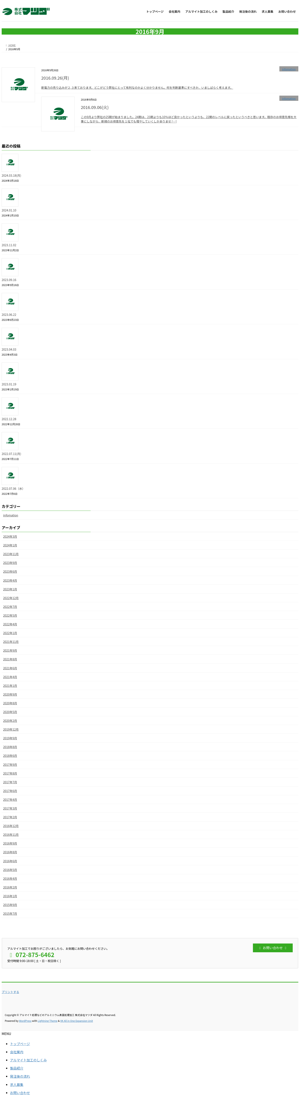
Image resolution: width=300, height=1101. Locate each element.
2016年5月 (10, 870)
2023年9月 (10, 563)
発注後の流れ (20, 1076)
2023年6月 (10, 571)
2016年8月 (10, 852)
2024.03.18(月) (11, 175)
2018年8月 (10, 747)
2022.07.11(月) (11, 454)
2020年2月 (10, 721)
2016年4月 (10, 878)
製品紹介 (16, 1068)
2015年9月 (10, 905)
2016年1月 (10, 896)
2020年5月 (10, 712)
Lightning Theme (48, 1020)
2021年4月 (10, 677)
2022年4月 (10, 624)
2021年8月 (10, 659)
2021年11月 (11, 642)
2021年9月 (10, 650)
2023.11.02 (9, 245)
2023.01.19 (9, 384)
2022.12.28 (9, 419)
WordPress (25, 1020)
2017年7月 (10, 782)
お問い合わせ (20, 1092)
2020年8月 (10, 703)
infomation (289, 69)
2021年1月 (10, 686)
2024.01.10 (9, 210)
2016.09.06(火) (95, 107)
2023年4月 (10, 580)
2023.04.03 (9, 349)
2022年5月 (10, 615)
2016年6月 (10, 861)
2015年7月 (10, 913)
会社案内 (16, 1051)
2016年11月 (11, 834)
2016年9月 (10, 843)
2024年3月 (10, 536)
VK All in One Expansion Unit (76, 1020)
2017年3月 (10, 808)
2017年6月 (10, 791)
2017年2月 (10, 817)
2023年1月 (10, 589)
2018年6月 (10, 756)
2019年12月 (11, 729)
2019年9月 (10, 738)
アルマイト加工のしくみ (28, 1059)
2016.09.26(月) (55, 78)
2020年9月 (10, 694)
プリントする (10, 992)
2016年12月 (11, 826)
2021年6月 (10, 668)
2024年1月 (10, 545)
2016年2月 (10, 887)
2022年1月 (10, 633)
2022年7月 (10, 607)
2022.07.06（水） (13, 488)
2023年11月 (11, 554)
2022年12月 (11, 598)
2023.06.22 (9, 314)
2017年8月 (10, 773)
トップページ (20, 1043)
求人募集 (16, 1084)
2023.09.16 (9, 280)
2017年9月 (10, 764)
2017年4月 (10, 799)
